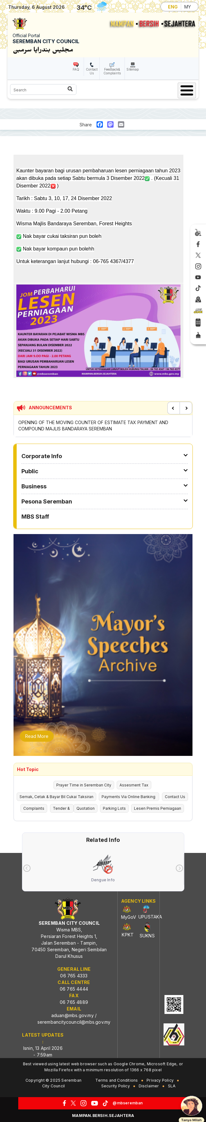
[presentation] (27, 868)
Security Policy (115, 1086)
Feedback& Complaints (112, 71)
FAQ (76, 69)
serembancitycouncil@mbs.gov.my (74, 1022)
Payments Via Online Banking (129, 796)
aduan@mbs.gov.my (72, 1015)
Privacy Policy (160, 1080)
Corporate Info (41, 456)
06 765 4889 (74, 1002)
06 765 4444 (74, 989)
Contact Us (91, 71)
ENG (173, 6)
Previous (173, 408)
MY (187, 6)
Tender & (62, 808)
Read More (36, 736)
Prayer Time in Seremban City (83, 785)
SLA (172, 1086)
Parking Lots (114, 808)
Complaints (33, 808)
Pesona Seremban (46, 501)
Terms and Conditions (116, 1080)
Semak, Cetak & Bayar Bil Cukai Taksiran (56, 796)
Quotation (85, 808)
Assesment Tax (134, 785)
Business (34, 486)
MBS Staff (35, 516)
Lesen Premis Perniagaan (157, 808)
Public (29, 471)
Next (186, 408)
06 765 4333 (73, 975)
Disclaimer (149, 1086)
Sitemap (132, 69)
